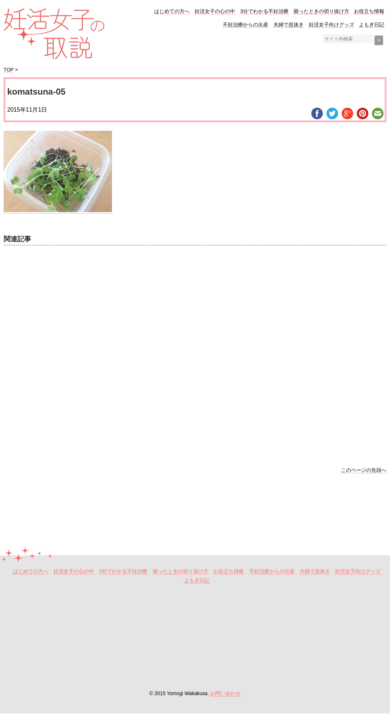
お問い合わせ (225, 693)
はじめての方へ (172, 11)
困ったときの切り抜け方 (321, 11)
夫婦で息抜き (288, 24)
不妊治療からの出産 (245, 24)
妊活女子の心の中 (215, 11)
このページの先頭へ (363, 470)
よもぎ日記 (371, 24)
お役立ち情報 (369, 11)
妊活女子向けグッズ (331, 24)
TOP (9, 70)
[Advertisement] (195, 344)
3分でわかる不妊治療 (264, 11)
